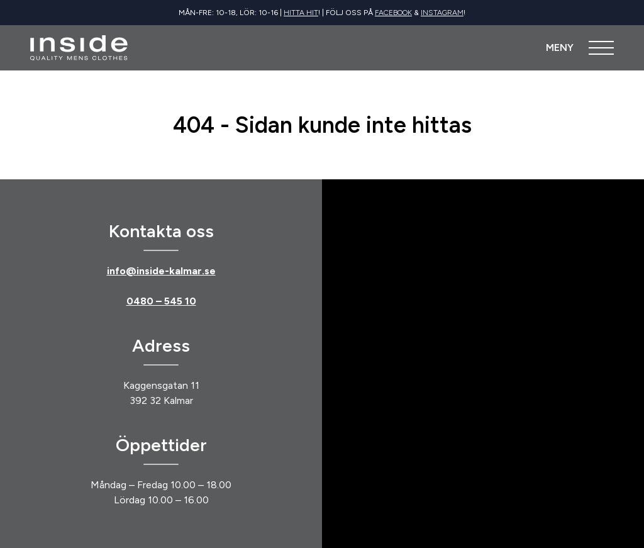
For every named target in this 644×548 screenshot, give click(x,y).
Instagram (442, 12)
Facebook (393, 12)
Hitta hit (301, 12)
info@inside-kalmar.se (161, 271)
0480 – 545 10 (161, 301)
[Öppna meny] (580, 47)
